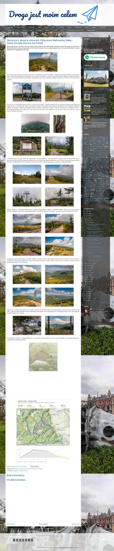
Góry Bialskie (105, 150)
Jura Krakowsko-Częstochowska (75, 30)
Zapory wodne (104, 201)
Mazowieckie (94, 172)
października (90, 263)
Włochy (104, 194)
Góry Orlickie (89, 154)
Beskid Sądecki (89, 138)
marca (89, 279)
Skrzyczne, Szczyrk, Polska (20, 470)
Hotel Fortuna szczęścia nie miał (95, 249)
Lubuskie (89, 167)
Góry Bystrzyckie (89, 152)
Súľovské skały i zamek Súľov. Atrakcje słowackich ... (94, 260)
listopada (89, 222)
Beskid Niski (105, 137)
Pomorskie (86, 182)
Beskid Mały (96, 137)
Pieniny (104, 178)
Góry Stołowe (104, 154)
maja (88, 275)
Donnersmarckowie (89, 148)
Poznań (93, 182)
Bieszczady (39, 30)
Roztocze (93, 183)
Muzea (102, 175)
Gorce (107, 148)
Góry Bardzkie (98, 150)
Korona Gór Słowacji (89, 163)
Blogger (75, 547)
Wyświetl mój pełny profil (90, 322)
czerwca (89, 272)
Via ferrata (97, 193)
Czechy (17, 30)
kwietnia (89, 277)
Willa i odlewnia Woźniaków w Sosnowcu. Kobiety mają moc (99, 95)
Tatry (107, 190)
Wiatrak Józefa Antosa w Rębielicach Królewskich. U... (95, 246)
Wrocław (47, 30)
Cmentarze (61, 27)
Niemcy (86, 176)
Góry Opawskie (104, 153)
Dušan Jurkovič (100, 148)
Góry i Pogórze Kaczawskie (100, 152)
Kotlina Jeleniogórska (102, 163)
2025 (87, 213)
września (89, 265)
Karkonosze (105, 160)
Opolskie (9, 30)
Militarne (94, 27)
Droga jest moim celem (93, 42)
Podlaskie (101, 180)
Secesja (105, 184)
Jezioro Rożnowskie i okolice (97, 159)
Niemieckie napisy (94, 176)
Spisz (100, 186)
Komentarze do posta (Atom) (46, 528)
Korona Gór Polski (27, 30)
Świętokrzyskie (91, 30)
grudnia (89, 220)
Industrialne (103, 27)
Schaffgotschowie (88, 185)
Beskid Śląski (15, 468)
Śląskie (46, 27)
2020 (87, 291)
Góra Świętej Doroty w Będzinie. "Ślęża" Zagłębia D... (95, 232)
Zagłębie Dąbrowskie (91, 201)
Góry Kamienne (95, 153)
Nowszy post (11, 524)
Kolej (62, 30)
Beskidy (69, 27)
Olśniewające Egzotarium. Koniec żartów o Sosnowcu (95, 225)
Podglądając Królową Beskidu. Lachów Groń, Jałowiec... (94, 236)
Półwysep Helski (101, 182)
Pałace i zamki (20, 27)
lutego (89, 281)
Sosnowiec (94, 186)
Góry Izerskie (87, 153)
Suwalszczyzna (90, 188)
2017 (87, 298)
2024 (87, 215)
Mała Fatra (103, 169)
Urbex (53, 27)
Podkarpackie (88, 180)
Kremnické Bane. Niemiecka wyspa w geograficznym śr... (95, 256)
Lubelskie (106, 166)
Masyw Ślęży (99, 170)
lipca (88, 270)
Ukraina (106, 191)
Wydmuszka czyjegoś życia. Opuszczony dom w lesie (94, 243)
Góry (39, 27)
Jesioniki (85, 159)
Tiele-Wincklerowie (91, 191)
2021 (87, 289)
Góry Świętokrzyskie (89, 156)
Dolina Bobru (97, 144)
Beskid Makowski (87, 137)
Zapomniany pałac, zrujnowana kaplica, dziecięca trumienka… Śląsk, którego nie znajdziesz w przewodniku (99, 119)
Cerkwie (55, 30)
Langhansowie (96, 166)
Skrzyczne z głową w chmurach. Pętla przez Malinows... (95, 239)
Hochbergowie (92, 157)
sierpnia (89, 268)
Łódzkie (98, 167)
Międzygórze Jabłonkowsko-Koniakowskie (94, 173)
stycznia (89, 284)
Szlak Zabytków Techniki (101, 188)
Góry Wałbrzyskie (100, 156)
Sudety (86, 27)
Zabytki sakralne (89, 200)
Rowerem (86, 183)
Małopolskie (78, 27)
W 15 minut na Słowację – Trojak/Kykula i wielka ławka (98, 106)
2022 (87, 286)
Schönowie (98, 184)
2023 (87, 218)
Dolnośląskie (31, 27)
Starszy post (76, 524)
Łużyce (86, 169)
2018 (87, 295)
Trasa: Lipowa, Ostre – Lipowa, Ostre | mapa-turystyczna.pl (31, 461)
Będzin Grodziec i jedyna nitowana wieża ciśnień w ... (94, 228)
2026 (87, 211)
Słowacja (86, 186)
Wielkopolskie (96, 194)
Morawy (95, 175)
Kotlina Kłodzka (91, 165)
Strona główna (43, 524)
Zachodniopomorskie (104, 200)
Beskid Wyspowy (99, 139)
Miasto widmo (102, 172)
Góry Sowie (96, 154)
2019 (87, 293)
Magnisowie (94, 169)
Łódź (105, 167)
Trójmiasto (100, 191)
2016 (87, 300)
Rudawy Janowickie (102, 183)
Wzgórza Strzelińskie (97, 196)
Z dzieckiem (10, 27)
